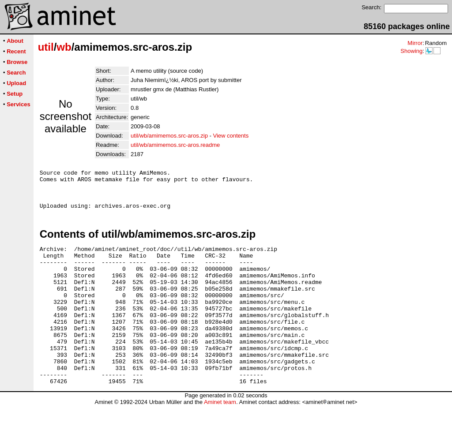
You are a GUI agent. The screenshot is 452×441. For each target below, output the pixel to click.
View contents (231, 135)
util (46, 47)
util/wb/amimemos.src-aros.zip (169, 135)
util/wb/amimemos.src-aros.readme (175, 145)
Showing (411, 51)
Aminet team (220, 437)
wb (63, 47)
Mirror (414, 43)
